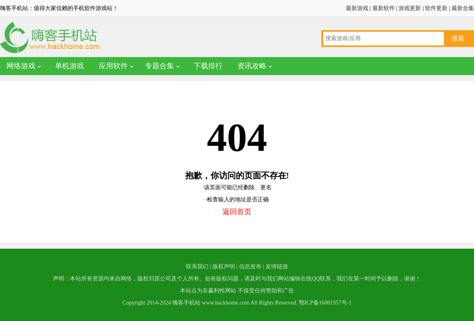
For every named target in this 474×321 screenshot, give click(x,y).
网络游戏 (20, 66)
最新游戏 (357, 8)
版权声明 (223, 267)
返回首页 (237, 212)
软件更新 (436, 8)
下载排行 (208, 66)
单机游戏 (69, 66)
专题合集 (159, 66)
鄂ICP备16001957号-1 (325, 303)
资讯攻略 (251, 66)
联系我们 (197, 267)
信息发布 (250, 267)
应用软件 (113, 66)
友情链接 (277, 267)
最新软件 (383, 8)
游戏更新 (409, 8)
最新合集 (463, 8)
